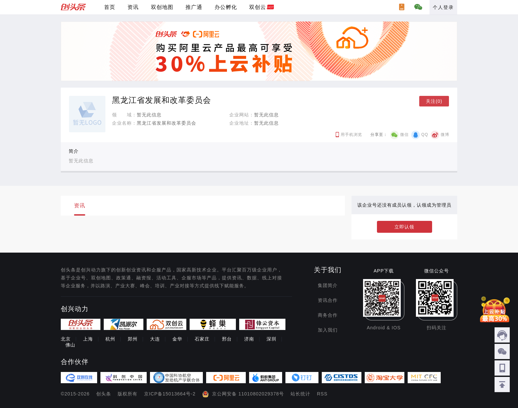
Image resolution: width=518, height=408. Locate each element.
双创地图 (162, 7)
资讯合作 (328, 300)
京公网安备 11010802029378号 (248, 393)
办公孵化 (225, 7)
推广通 (194, 7)
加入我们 (328, 330)
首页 (109, 7)
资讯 (133, 7)
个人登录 (443, 7)
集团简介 (328, 285)
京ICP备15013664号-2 (170, 393)
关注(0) (434, 101)
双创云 (257, 7)
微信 (404, 134)
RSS (322, 393)
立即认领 (404, 226)
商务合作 (328, 315)
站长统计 (301, 393)
